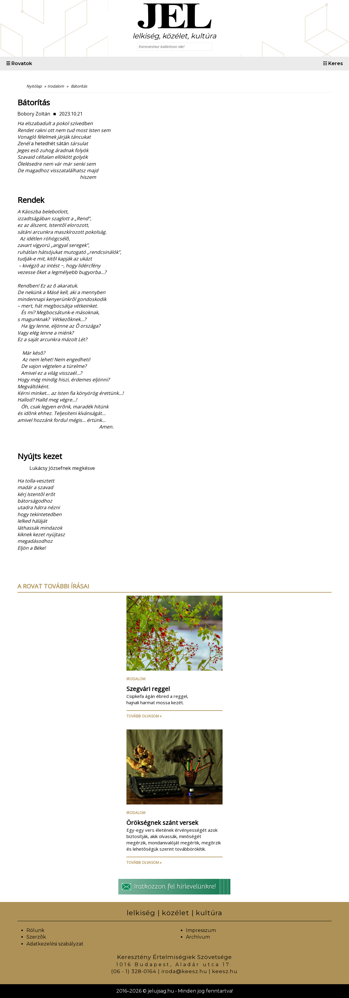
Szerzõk (36, 937)
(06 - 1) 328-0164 (133, 971)
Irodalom (135, 678)
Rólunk (35, 930)
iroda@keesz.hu (184, 971)
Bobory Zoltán (33, 113)
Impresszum (201, 930)
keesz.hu (225, 971)
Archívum (198, 937)
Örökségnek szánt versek (162, 823)
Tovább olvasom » (144, 716)
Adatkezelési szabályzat (54, 944)
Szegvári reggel (148, 689)
